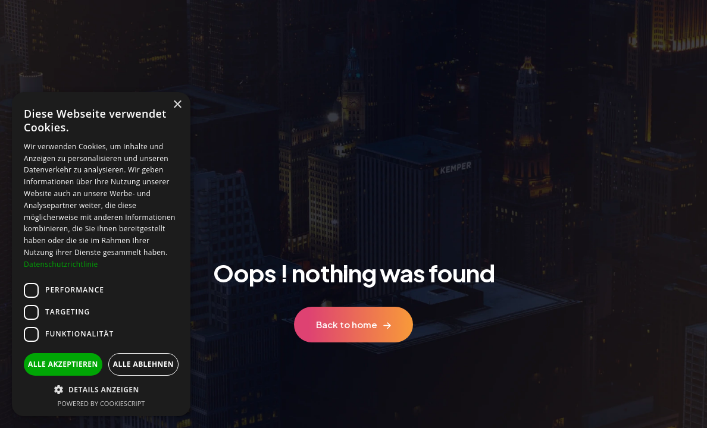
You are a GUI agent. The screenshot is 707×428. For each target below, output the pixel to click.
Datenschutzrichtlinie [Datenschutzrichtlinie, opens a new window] (61, 264)
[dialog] (101, 254)
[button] (101, 389)
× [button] (177, 104)
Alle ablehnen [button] (143, 364)
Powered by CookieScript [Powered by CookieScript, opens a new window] (101, 403)
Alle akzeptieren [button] (63, 364)
